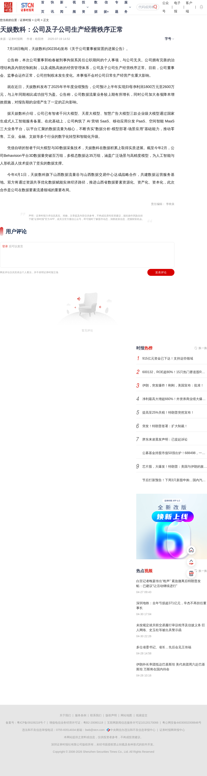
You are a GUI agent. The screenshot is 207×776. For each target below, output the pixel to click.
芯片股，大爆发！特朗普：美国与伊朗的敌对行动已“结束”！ (174, 466)
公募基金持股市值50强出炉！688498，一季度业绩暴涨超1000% (174, 453)
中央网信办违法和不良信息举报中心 (132, 729)
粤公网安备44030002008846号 (181, 722)
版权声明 (111, 715)
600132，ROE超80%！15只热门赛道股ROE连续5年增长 (174, 372)
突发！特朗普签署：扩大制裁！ (165, 426)
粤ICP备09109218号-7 (31, 722)
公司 (37, 20)
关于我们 (65, 715)
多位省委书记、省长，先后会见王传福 (163, 647)
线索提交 (141, 715)
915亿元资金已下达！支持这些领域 (167, 358)
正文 (46, 20)
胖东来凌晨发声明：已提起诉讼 (165, 439)
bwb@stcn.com (95, 729)
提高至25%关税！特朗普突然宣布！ (168, 412)
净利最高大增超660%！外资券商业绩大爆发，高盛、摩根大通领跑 (174, 399)
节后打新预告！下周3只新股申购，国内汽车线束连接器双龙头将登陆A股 (174, 480)
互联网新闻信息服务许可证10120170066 (132, 722)
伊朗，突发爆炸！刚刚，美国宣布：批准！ (173, 385)
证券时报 (25, 20)
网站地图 (126, 715)
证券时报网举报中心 (172, 729)
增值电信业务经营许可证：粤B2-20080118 (76, 722)
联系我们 (95, 715)
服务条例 (80, 715)
